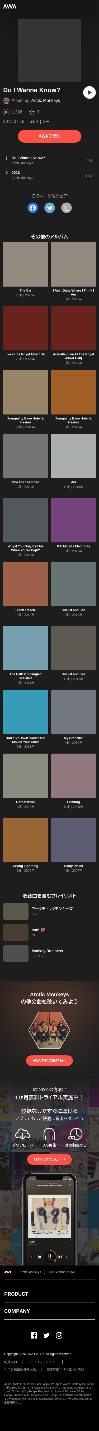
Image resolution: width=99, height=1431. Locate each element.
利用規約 (10, 1362)
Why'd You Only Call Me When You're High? (26, 548)
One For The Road (25, 482)
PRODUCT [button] (16, 1294)
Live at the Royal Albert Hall (25, 354)
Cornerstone (25, 802)
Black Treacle (25, 610)
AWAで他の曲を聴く (49, 1061)
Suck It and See (73, 610)
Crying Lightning (25, 866)
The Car (25, 290)
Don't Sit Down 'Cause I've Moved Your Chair (25, 740)
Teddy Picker (73, 866)
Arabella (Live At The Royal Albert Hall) (73, 356)
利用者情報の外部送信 (20, 1370)
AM (73, 482)
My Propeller (73, 738)
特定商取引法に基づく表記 (65, 1370)
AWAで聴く (49, 136)
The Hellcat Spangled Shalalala (25, 676)
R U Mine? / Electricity (73, 546)
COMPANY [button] (17, 1311)
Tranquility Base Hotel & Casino (25, 420)
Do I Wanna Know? (62, 1272)
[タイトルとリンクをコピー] (66, 208)
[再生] (89, 92)
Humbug (73, 802)
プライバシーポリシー (42, 1362)
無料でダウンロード (49, 1159)
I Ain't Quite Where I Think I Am (73, 292)
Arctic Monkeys (45, 100)
